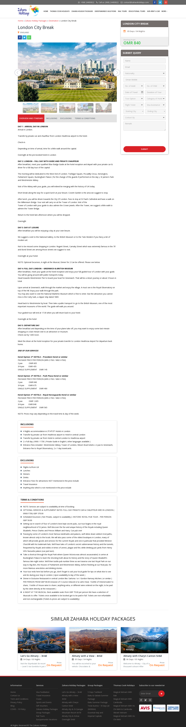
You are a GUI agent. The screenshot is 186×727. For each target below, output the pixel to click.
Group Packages (43, 712)
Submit (144, 149)
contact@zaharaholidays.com (136, 2)
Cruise (38, 699)
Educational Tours (137, 11)
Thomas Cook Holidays (60, 11)
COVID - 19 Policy (17, 709)
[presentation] (144, 137)
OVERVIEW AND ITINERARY (31, 118)
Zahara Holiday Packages (82, 11)
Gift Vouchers (42, 706)
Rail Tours (122, 11)
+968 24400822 (87, 2)
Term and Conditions (19, 699)
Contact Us (15, 695)
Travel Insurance (43, 695)
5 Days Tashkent (95, 692)
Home (46, 11)
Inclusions (51, 118)
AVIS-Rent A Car (153, 11)
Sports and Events (44, 702)
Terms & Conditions (85, 118)
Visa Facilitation (42, 692)
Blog (12, 706)
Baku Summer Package (98, 702)
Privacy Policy (16, 702)
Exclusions (66, 118)
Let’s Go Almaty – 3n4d (72, 692)
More (164, 11)
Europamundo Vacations (105, 11)
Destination (54, 20)
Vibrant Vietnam (120, 712)
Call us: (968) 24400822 (109, 2)
